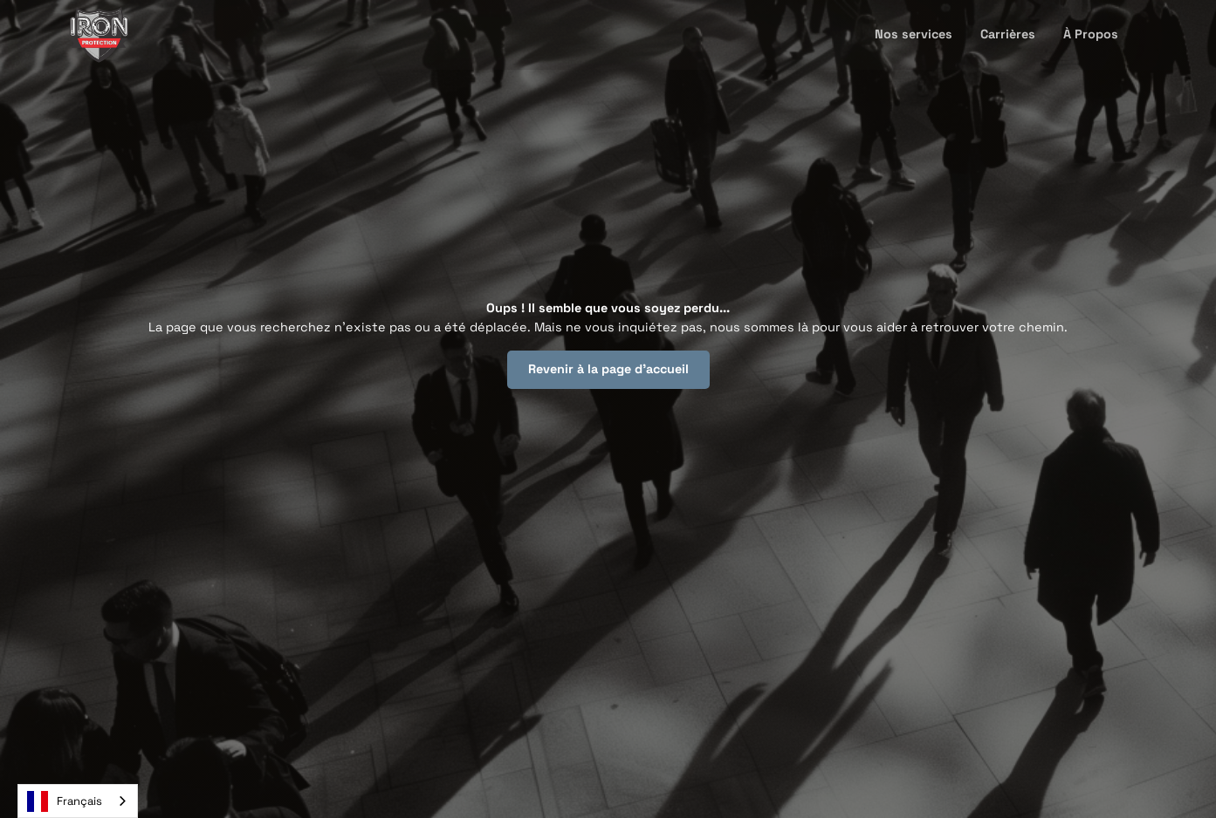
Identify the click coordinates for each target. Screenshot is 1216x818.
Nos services (913, 34)
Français (64, 801)
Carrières (1007, 34)
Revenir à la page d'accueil (608, 369)
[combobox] (77, 801)
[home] (99, 35)
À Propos (1090, 34)
